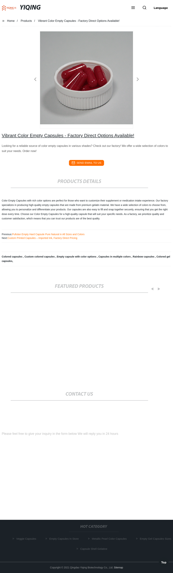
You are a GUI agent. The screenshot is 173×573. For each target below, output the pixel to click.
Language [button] (161, 7)
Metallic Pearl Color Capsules (109, 538)
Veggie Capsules (27, 538)
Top (163, 562)
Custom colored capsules (39, 256)
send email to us (86, 163)
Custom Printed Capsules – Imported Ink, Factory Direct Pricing (42, 238)
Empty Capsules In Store (64, 538)
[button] (133, 7)
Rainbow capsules (144, 256)
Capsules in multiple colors (114, 256)
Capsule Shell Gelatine (94, 548)
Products (26, 20)
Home (11, 20)
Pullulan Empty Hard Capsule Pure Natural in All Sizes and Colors (48, 234)
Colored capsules (12, 256)
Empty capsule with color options (77, 256)
